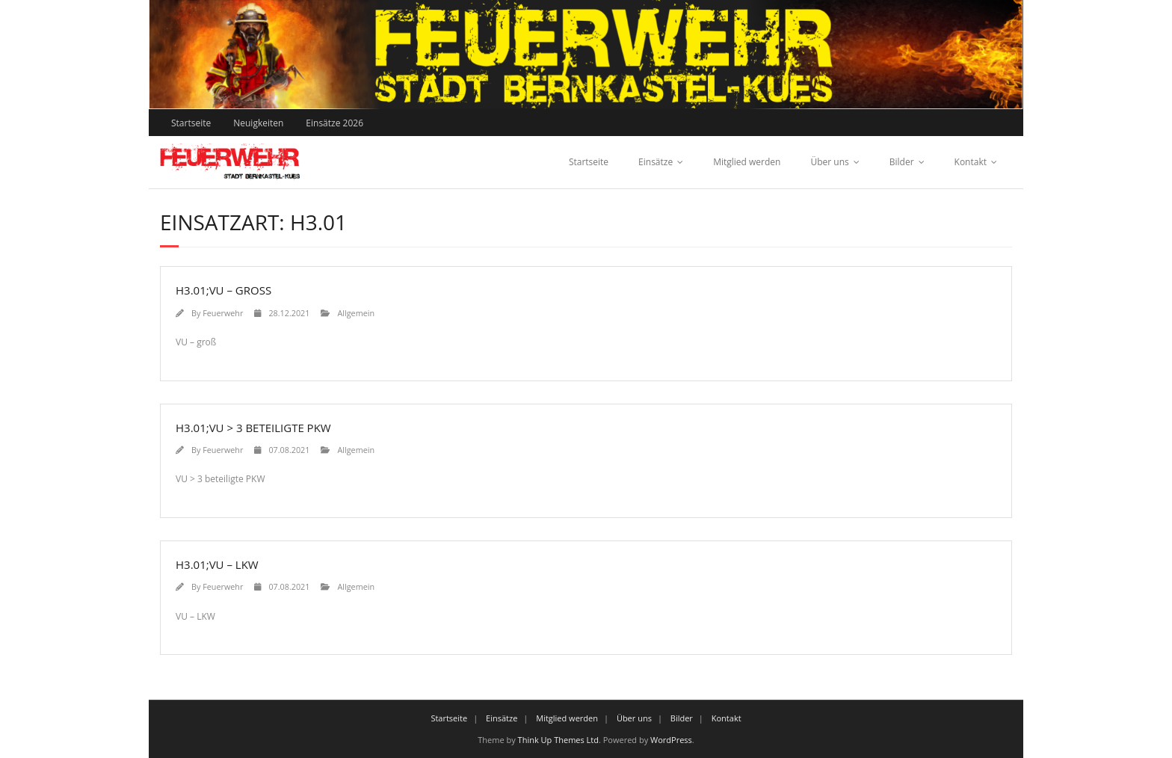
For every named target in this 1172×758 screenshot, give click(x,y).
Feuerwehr (223, 312)
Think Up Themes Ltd (558, 739)
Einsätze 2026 (334, 123)
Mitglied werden (746, 161)
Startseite (191, 123)
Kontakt (970, 161)
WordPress (671, 739)
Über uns (829, 161)
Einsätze (655, 161)
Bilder (901, 161)
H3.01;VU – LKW (217, 564)
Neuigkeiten (258, 123)
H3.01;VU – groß (223, 290)
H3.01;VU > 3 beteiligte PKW (253, 427)
